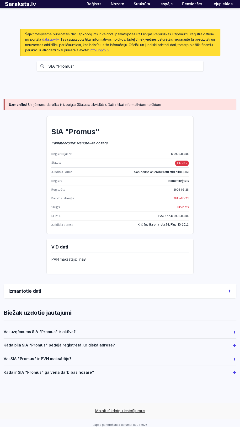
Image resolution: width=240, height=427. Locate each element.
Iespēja (166, 3)
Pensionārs (192, 3)
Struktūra (142, 3)
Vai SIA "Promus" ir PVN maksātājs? (37, 358)
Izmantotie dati (120, 291)
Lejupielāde (222, 3)
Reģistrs (94, 3)
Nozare (117, 3)
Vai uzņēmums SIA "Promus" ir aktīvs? (40, 331)
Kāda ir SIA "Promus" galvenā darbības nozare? (49, 372)
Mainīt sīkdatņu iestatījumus (120, 410)
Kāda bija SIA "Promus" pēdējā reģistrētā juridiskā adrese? (59, 345)
